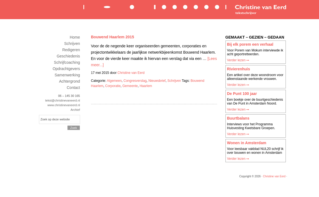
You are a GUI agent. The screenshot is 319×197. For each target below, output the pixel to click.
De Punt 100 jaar (242, 93)
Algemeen (114, 81)
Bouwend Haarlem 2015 (112, 37)
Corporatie (113, 86)
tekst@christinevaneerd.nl (62, 100)
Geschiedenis (68, 56)
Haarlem (146, 86)
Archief (75, 109)
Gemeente (130, 86)
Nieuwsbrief (157, 81)
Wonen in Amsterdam (246, 143)
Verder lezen (238, 60)
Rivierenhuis (238, 69)
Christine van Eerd (184, 9)
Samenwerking (67, 75)
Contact (73, 87)
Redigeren (71, 50)
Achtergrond (69, 81)
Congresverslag (134, 81)
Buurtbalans (238, 118)
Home (75, 37)
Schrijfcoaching (67, 62)
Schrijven (174, 81)
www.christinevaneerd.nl (63, 105)
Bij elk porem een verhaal (250, 44)
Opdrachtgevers (66, 68)
